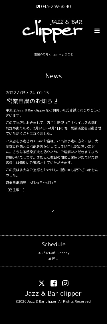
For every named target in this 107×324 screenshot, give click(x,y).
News (53, 75)
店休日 (54, 258)
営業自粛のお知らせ (32, 101)
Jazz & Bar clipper (53, 293)
